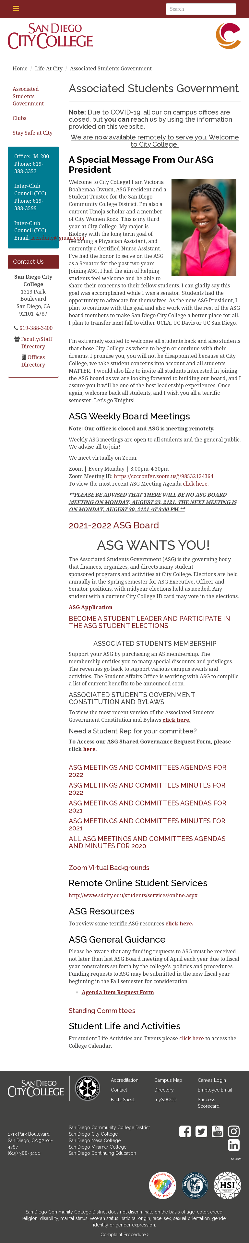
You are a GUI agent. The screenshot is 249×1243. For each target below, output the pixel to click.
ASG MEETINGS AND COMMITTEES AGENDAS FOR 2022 (147, 771)
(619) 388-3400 (24, 1153)
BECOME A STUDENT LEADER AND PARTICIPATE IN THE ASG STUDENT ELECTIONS (149, 622)
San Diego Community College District (109, 1127)
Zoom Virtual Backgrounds (109, 868)
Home (20, 69)
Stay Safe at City (33, 133)
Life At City (49, 69)
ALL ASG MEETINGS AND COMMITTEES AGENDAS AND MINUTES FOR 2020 (147, 842)
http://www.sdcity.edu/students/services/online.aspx (133, 895)
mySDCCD (165, 1099)
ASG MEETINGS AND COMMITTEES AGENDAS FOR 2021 (147, 806)
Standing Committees (102, 1011)
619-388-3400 (35, 328)
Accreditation (124, 1080)
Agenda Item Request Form (118, 992)
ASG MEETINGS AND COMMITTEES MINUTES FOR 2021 (147, 824)
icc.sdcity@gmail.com (57, 238)
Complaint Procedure (124, 1234)
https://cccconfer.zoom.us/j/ (163, 476)
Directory (164, 1089)
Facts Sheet (123, 1099)
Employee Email (215, 1089)
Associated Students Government (28, 96)
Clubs (19, 118)
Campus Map (168, 1080)
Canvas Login (212, 1080)
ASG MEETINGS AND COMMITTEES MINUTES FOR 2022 (147, 788)
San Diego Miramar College (97, 1147)
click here (175, 720)
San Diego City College (93, 1134)
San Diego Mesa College (95, 1140)
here (89, 749)
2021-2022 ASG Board (114, 525)
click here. (196, 484)
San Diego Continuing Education (102, 1153)
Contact (119, 1089)
